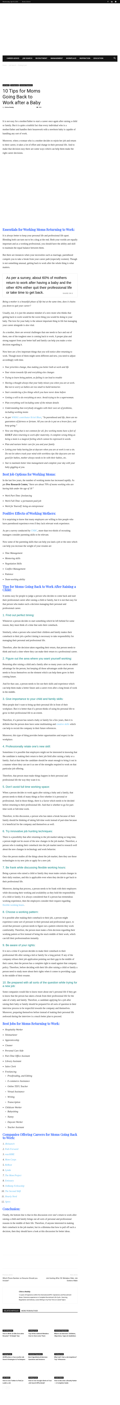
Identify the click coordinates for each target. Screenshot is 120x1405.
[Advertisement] (60, 38)
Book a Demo (26, 1)
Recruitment (41, 58)
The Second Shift (13, 1191)
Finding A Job (14, 85)
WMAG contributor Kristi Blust (26, 417)
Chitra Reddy (9, 107)
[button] (114, 58)
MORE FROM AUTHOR (29, 1311)
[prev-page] (4, 1387)
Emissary (9, 1180)
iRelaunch (10, 1143)
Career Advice (13, 58)
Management (57, 58)
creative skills (62, 724)
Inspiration (85, 58)
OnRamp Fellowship (14, 1186)
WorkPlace (71, 58)
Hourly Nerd (11, 1196)
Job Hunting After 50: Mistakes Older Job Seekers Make (62, 1279)
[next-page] (7, 1387)
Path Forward (11, 1149)
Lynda (8, 1170)
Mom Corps (10, 1159)
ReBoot (8, 1165)
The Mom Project (13, 1175)
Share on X (68, 293)
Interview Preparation (26, 85)
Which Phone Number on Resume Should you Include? (20, 1279)
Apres (7, 1201)
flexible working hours (13, 905)
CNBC (34, 530)
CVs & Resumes (7, 1330)
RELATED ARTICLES (11, 1311)
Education (98, 58)
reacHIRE (9, 1154)
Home (5, 65)
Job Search (27, 58)
